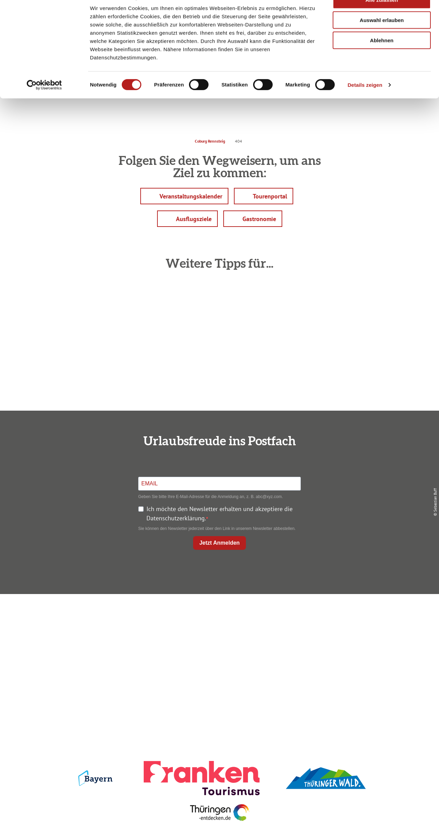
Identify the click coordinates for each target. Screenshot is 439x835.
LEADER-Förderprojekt (360, 666)
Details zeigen (364, 102)
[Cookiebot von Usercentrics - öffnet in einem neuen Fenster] (44, 102)
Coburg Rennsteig (210, 141)
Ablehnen (381, 57)
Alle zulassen (381, 17)
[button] (184, 196)
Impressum (360, 616)
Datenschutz (360, 629)
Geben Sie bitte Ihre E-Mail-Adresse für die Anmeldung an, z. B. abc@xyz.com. (210, 497)
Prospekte (218, 641)
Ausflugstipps (218, 653)
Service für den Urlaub (360, 653)
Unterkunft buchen (218, 629)
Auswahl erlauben (382, 37)
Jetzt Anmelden (219, 543)
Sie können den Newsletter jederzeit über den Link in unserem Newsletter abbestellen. (217, 529)
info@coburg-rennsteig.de (86, 667)
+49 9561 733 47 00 (82, 658)
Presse (360, 641)
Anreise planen (218, 616)
